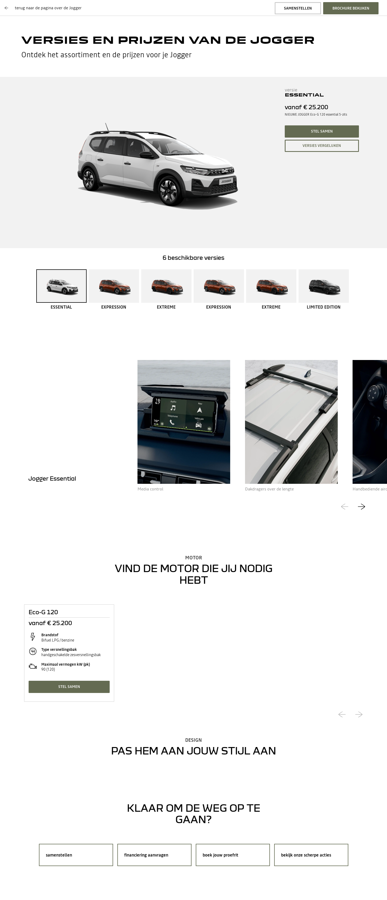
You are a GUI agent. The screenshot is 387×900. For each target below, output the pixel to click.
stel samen (322, 131)
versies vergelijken (322, 145)
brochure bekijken (350, 8)
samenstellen (298, 8)
